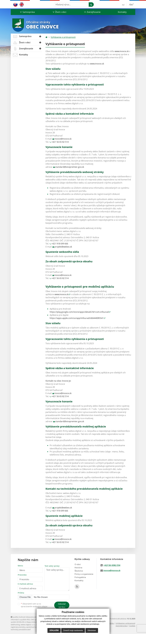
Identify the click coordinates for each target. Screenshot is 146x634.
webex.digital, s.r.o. (28, 624)
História (78, 568)
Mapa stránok (31, 622)
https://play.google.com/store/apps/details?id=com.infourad (79, 311)
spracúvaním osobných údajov (34, 606)
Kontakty (122, 12)
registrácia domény (18, 627)
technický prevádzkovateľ (20, 629)
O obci (78, 564)
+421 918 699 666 (59, 243)
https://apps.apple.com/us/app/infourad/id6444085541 (77, 318)
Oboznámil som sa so (34, 605)
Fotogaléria (80, 577)
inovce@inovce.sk (62, 138)
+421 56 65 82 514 (60, 141)
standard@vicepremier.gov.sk (69, 167)
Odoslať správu (62, 605)
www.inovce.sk (122, 51)
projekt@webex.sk (63, 246)
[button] (27, 12)
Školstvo (79, 571)
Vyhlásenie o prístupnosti (63, 37)
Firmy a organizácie (84, 574)
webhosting (15, 624)
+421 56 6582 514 (111, 565)
